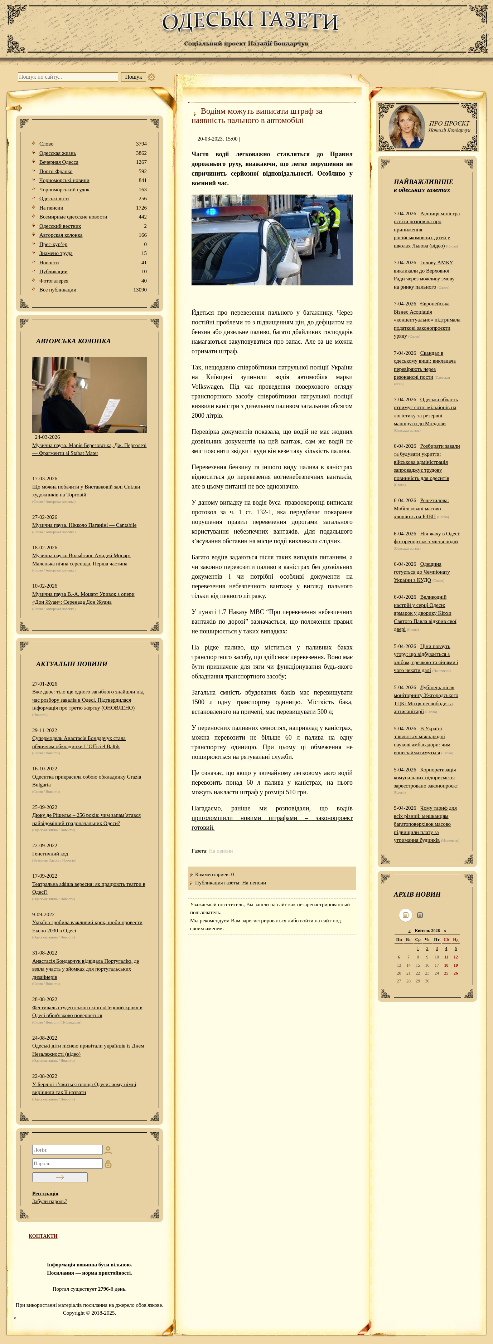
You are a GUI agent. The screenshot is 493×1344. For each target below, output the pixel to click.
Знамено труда (93, 253)
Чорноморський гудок (93, 190)
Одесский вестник (93, 226)
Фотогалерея (93, 281)
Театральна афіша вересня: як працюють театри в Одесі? (88, 888)
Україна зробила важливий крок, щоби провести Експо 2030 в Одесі (87, 926)
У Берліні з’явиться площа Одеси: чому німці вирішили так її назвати (84, 1088)
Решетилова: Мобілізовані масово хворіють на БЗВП (421, 508)
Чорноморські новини (93, 180)
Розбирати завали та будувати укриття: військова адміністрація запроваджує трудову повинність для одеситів (427, 462)
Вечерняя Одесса (93, 162)
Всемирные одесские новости (93, 217)
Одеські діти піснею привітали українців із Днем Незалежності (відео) (88, 1050)
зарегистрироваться (264, 920)
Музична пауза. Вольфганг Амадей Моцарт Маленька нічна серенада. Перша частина (81, 559)
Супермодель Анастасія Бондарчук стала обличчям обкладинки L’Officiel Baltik (79, 742)
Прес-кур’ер (93, 244)
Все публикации (93, 290)
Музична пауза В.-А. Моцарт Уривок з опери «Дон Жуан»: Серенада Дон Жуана (83, 598)
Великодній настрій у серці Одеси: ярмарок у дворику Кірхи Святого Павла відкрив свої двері (425, 613)
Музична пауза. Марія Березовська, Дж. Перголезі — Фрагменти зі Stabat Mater (89, 449)
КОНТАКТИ (43, 1236)
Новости (93, 263)
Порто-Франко (93, 171)
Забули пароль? (49, 1201)
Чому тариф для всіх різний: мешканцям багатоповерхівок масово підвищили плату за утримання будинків (425, 824)
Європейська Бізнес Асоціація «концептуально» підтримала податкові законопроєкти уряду (427, 320)
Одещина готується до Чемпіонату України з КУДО (422, 572)
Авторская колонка (93, 235)
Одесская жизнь (93, 153)
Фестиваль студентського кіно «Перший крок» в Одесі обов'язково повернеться (87, 1012)
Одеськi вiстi (93, 199)
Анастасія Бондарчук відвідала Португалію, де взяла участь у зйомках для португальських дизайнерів (85, 969)
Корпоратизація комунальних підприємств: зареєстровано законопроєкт (426, 778)
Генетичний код (50, 854)
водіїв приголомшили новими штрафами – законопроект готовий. (272, 818)
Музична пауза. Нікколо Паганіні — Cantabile (84, 525)
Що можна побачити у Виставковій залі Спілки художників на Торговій (86, 491)
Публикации (93, 272)
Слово (93, 144)
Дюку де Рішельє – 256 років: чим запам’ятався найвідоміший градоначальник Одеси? (86, 819)
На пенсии (93, 208)
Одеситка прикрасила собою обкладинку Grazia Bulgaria (86, 781)
